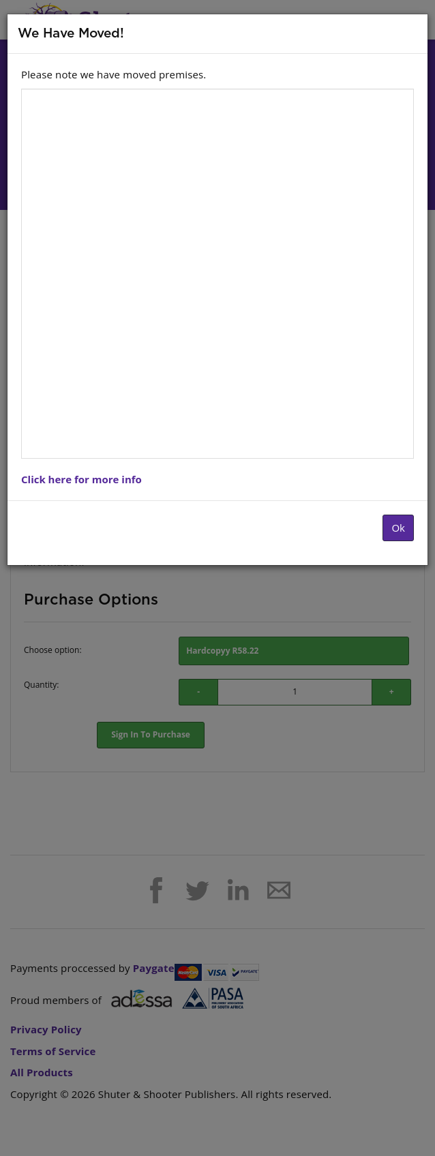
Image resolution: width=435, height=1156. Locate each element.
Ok (398, 527)
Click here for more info (81, 479)
